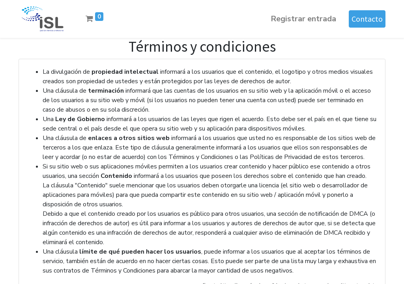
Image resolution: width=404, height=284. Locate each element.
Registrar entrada (303, 18)
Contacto (367, 19)
